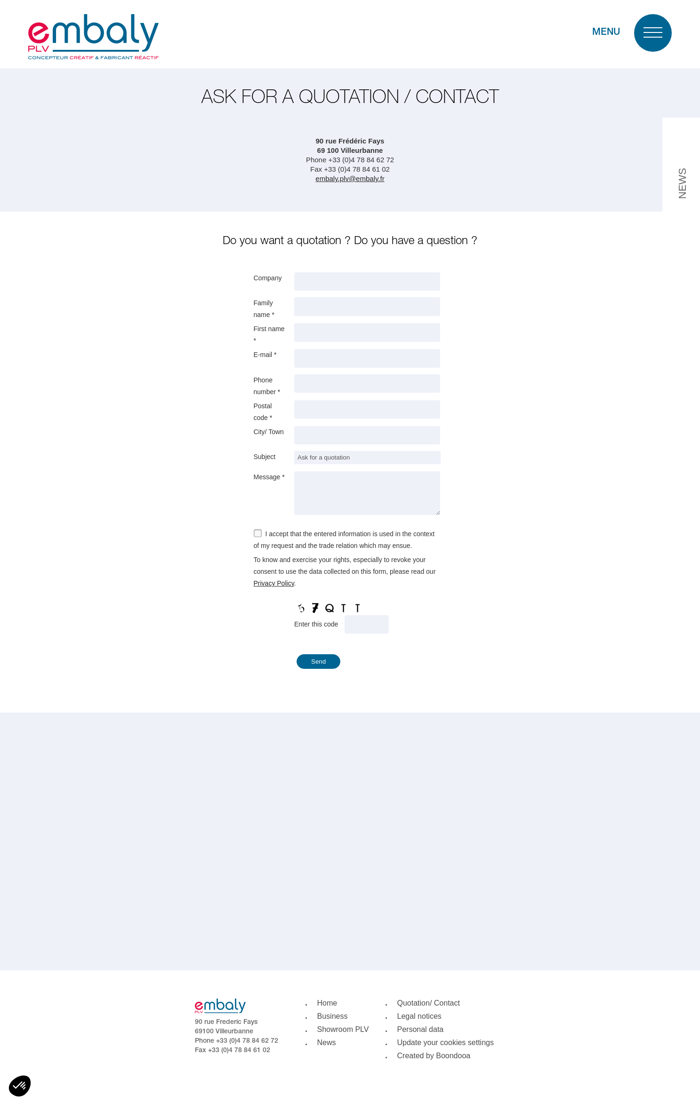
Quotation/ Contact (428, 1003)
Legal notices (419, 1016)
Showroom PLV (343, 1029)
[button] (19, 1086)
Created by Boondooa (434, 1056)
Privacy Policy (274, 584)
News (326, 1043)
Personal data (420, 1029)
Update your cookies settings (445, 1043)
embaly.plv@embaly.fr (349, 178)
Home (327, 1003)
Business (332, 1016)
